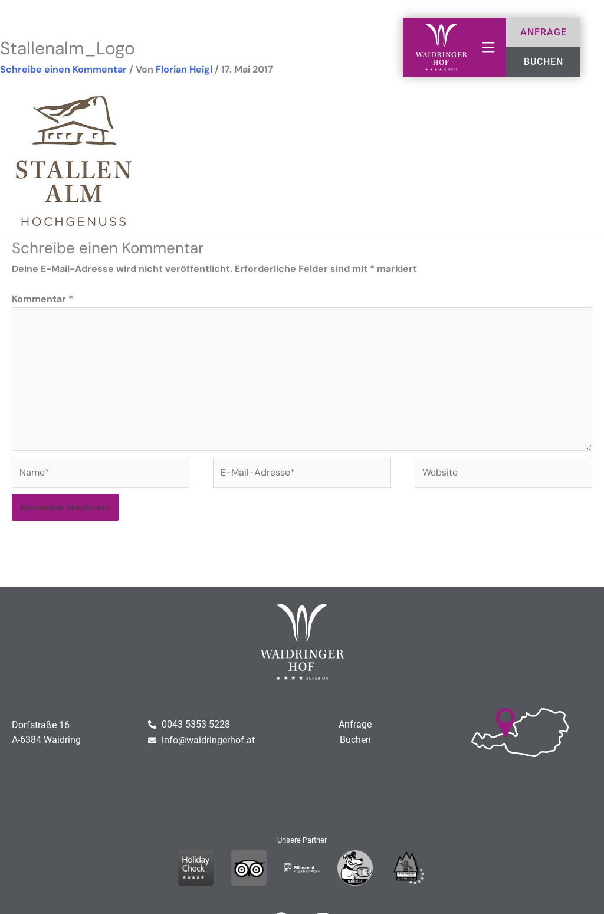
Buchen (355, 739)
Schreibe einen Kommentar (63, 69)
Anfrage (355, 724)
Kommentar (42, 299)
